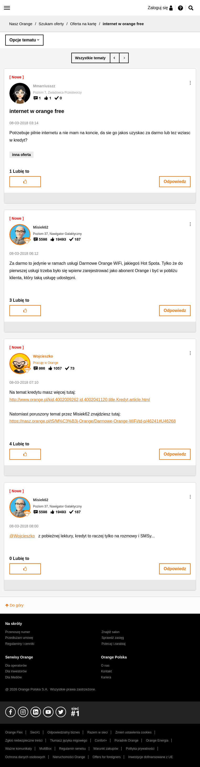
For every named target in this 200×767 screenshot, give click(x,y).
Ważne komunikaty (18, 748)
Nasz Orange (20, 23)
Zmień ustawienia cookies (133, 732)
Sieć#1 (35, 732)
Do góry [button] (17, 605)
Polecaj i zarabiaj (114, 644)
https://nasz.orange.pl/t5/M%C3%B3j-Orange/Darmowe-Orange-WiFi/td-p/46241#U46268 (92, 421)
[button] (190, 83)
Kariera (106, 677)
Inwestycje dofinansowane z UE (150, 757)
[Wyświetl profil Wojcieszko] (43, 356)
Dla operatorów (16, 665)
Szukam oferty (51, 23)
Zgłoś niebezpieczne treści (23, 740)
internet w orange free (36, 111)
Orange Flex (14, 732)
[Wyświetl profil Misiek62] (40, 227)
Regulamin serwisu (72, 748)
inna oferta (21, 155)
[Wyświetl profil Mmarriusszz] (44, 86)
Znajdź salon (111, 632)
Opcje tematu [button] (22, 40)
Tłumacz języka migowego (68, 740)
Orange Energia (157, 740)
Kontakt (106, 671)
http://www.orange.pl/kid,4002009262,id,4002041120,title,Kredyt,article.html (79, 399)
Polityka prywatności (140, 748)
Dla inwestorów (16, 671)
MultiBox (45, 748)
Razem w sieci (97, 732)
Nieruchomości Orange (69, 757)
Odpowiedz (175, 181)
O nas (105, 665)
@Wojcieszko (22, 536)
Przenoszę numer (17, 632)
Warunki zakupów (105, 748)
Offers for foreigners (107, 757)
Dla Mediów (13, 677)
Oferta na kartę (83, 23)
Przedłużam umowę (19, 638)
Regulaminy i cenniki (19, 644)
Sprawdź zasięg (113, 638)
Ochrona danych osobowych (25, 757)
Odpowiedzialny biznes (63, 732)
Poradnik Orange (126, 740)
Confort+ (101, 740)
